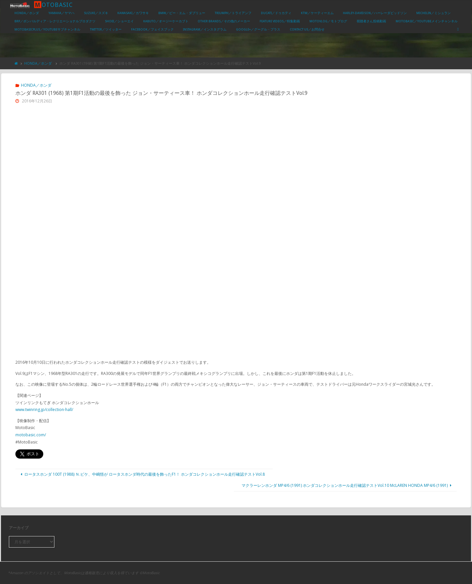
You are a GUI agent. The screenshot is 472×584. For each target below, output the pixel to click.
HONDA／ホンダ (38, 63)
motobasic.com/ (30, 435)
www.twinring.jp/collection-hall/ (44, 409)
